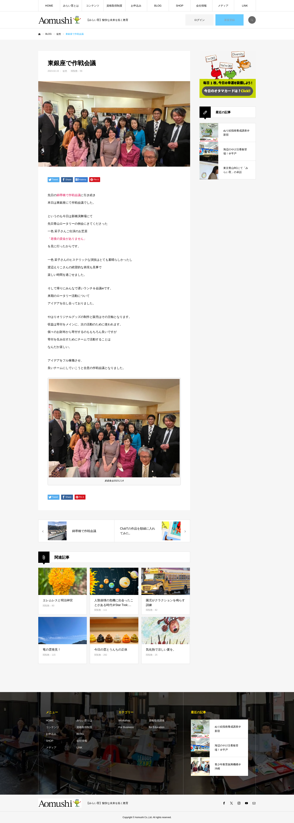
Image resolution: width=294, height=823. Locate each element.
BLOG (158, 5)
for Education (156, 727)
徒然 (65, 71)
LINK (245, 5)
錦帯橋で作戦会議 (69, 195)
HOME (49, 5)
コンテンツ (92, 5)
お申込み (136, 5)
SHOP (179, 5)
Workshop (124, 720)
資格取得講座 (157, 720)
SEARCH (252, 20)
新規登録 (229, 19)
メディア (223, 5)
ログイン (199, 19)
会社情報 (201, 5)
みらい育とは (71, 5)
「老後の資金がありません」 (67, 238)
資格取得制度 (114, 5)
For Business (126, 727)
